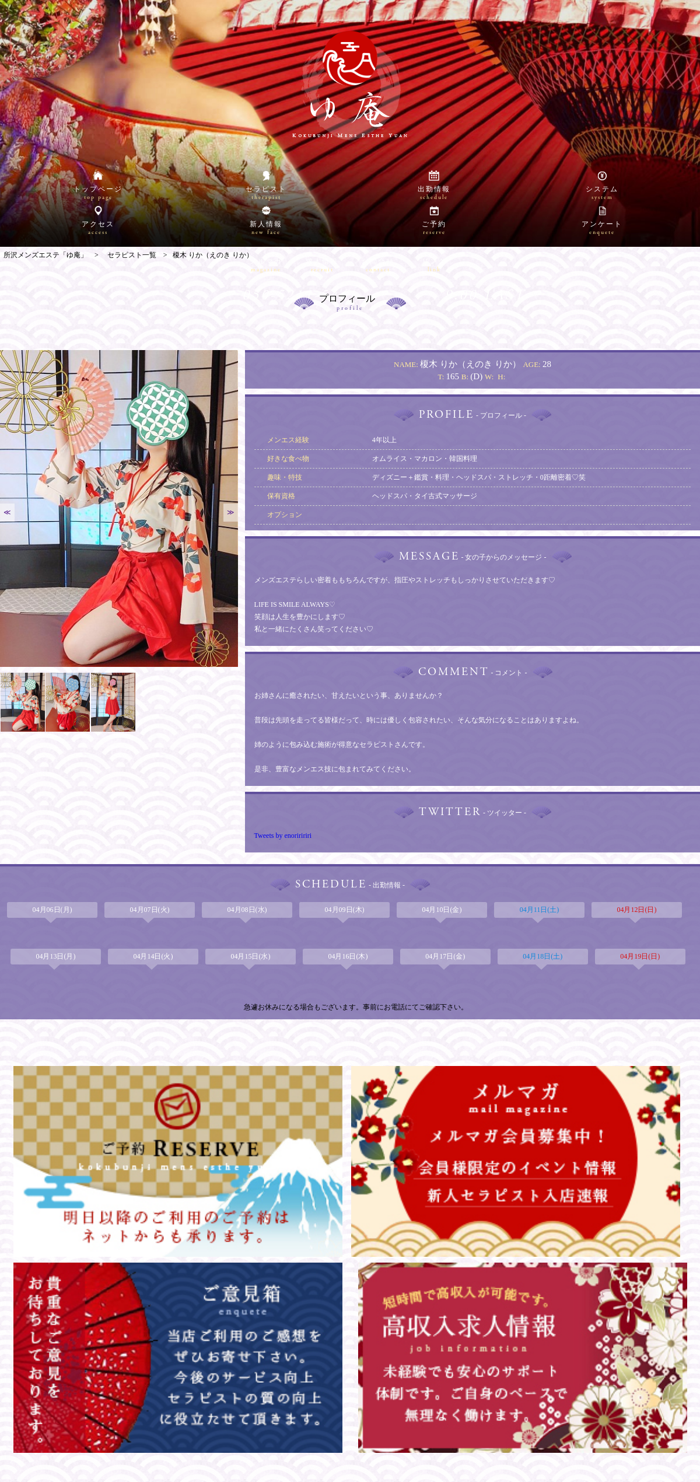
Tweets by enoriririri (283, 835)
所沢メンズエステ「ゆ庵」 (344, 1471)
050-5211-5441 (300, 226)
